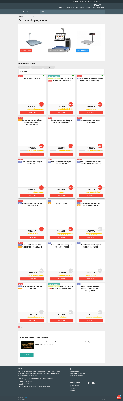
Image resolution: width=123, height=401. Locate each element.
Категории (25, 11)
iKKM (103, 399)
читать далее (27, 355)
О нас (89, 1)
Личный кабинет (98, 1)
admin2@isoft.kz (67, 7)
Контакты (83, 1)
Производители (74, 371)
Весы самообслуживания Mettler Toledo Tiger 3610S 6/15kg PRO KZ (90, 289)
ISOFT (26, 397)
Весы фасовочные (82, 50)
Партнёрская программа (76, 375)
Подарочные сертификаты (77, 373)
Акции (71, 377)
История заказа (74, 387)
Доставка (75, 1)
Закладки (72, 388)
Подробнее (32, 112)
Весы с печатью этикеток (56, 50)
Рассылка (72, 390)
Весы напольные (26, 50)
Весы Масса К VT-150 (32, 78)
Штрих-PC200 (61, 203)
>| (25, 327)
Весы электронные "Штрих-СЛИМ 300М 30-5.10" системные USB (32, 122)
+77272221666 (97, 5)
